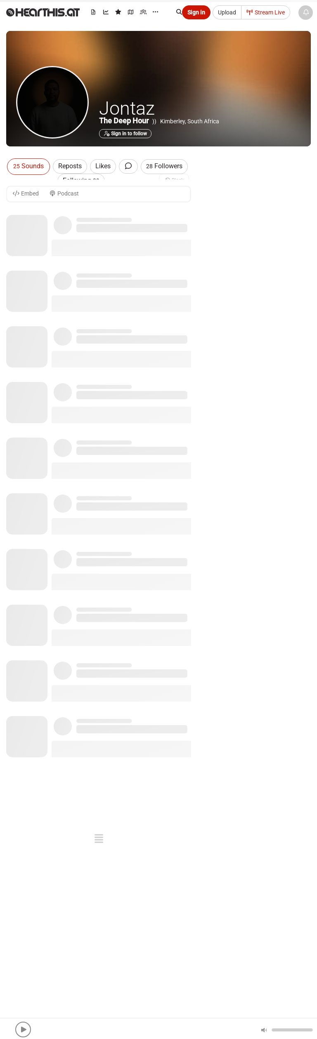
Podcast (64, 193)
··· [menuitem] (155, 12)
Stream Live (265, 12)
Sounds (28, 166)
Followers (164, 166)
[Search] (183, 12)
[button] (23, 1029)
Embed (25, 193)
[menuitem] (94, 13)
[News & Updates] (305, 12)
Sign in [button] (196, 12)
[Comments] (128, 166)
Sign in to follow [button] (125, 134)
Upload (227, 12)
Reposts (70, 166)
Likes (103, 166)
